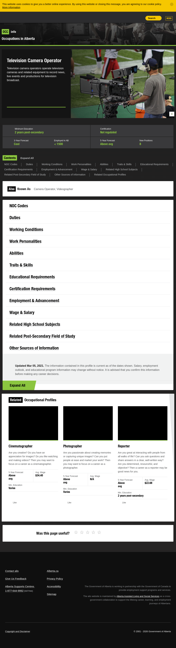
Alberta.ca (53, 570)
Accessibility (54, 586)
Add (124, 18)
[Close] (171, 4)
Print (140, 18)
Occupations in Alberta (18, 38)
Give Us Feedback (15, 578)
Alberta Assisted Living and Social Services (138, 596)
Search (151, 18)
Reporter (121, 449)
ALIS (28, 17)
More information (11, 7)
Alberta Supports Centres (19, 586)
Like (132, 18)
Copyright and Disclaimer (17, 631)
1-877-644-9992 (14, 590)
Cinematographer (25, 449)
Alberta (11, 16)
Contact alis (12, 570)
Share (116, 18)
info (9, 32)
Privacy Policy (55, 578)
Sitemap (51, 594)
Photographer (73, 449)
